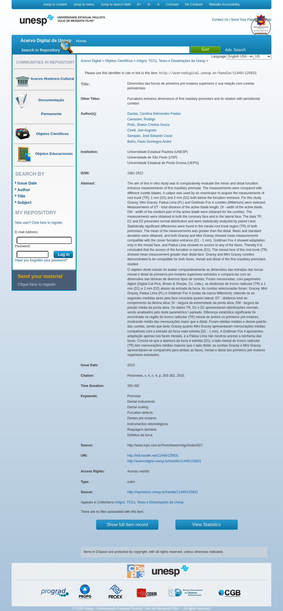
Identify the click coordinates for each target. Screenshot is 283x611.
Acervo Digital (91, 61)
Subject (24, 202)
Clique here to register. (37, 284)
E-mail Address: (26, 232)
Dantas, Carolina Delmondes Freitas (154, 114)
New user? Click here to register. (39, 223)
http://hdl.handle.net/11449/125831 (153, 455)
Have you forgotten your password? (41, 260)
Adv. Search (235, 50)
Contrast (172, 4)
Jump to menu (83, 4)
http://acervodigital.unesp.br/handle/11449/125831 (164, 461)
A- (149, 4)
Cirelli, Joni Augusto (141, 130)
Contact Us (220, 20)
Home (81, 41)
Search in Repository (40, 50)
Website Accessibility (224, 4)
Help (267, 20)
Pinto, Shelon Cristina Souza (148, 125)
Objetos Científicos (119, 61)
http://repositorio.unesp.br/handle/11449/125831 (162, 492)
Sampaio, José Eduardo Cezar (149, 136)
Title (21, 196)
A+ (139, 4)
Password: (23, 246)
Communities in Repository (45, 62)
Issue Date (27, 183)
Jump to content (55, 4)
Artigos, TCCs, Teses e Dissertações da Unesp (170, 61)
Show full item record (127, 524)
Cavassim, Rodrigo (141, 119)
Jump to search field (115, 4)
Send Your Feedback (246, 20)
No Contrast (194, 4)
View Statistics (206, 524)
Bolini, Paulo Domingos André (149, 142)
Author (23, 190)
